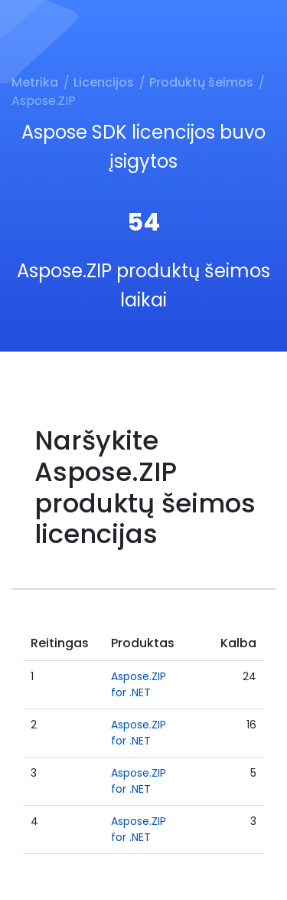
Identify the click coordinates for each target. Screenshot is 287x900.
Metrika (34, 82)
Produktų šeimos (201, 82)
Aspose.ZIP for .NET (138, 684)
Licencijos (103, 82)
